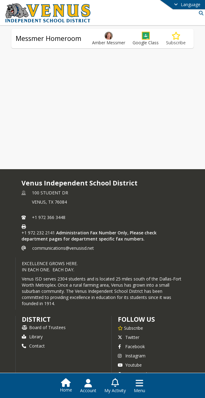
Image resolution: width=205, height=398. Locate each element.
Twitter (128, 337)
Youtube (130, 365)
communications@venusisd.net (63, 248)
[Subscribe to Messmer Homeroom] (175, 38)
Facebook (131, 346)
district (36, 319)
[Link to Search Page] (199, 13)
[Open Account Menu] (88, 386)
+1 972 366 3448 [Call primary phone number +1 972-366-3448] (48, 217)
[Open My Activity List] (115, 386)
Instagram (131, 356)
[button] (145, 38)
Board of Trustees (44, 327)
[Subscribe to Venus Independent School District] (130, 327)
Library (32, 337)
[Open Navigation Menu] (139, 386)
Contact (33, 346)
